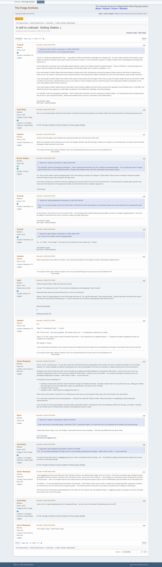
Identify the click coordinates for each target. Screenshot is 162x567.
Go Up (18, 543)
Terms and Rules (137, 564)
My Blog (82, 125)
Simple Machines (28, 564)
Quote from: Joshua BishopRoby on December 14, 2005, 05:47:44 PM (61, 200)
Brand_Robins (23, 158)
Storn (19, 415)
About (98, 8)
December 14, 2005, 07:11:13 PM (46, 280)
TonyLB (20, 45)
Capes (48, 101)
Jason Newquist (24, 361)
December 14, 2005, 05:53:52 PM (46, 134)
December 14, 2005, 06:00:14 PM (46, 158)
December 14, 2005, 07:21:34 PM (46, 361)
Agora (77, 125)
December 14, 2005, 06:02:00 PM (46, 229)
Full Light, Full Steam (48, 125)
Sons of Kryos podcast (43, 306)
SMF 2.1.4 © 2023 (18, 564)
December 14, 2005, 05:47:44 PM (46, 109)
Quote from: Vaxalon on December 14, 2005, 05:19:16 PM (57, 420)
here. (62, 529)
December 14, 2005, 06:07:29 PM (46, 256)
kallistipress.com (64, 457)
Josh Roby (21, 110)
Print (144, 39)
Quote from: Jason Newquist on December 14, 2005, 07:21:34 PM (60, 449)
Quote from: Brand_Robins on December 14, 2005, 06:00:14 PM (59, 234)
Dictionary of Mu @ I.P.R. (44, 314)
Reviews (123, 8)
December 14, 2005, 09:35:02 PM (46, 525)
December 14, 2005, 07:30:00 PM (46, 415)
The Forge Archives (26, 7)
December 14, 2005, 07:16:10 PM (46, 320)
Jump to (117, 552)
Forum (115, 8)
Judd (19, 280)
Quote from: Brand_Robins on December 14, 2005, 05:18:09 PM (59, 49)
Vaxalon (20, 134)
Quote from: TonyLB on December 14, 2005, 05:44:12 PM (57, 163)
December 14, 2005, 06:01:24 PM (46, 196)
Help (131, 564)
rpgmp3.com (45, 475)
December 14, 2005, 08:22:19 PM (46, 471)
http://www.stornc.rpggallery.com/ (46, 438)
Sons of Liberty (62, 125)
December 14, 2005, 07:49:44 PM (46, 444)
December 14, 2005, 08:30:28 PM (46, 500)
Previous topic (131, 33)
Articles (106, 8)
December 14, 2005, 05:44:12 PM (46, 44)
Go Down (19, 39)
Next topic (142, 33)
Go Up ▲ (146, 564)
